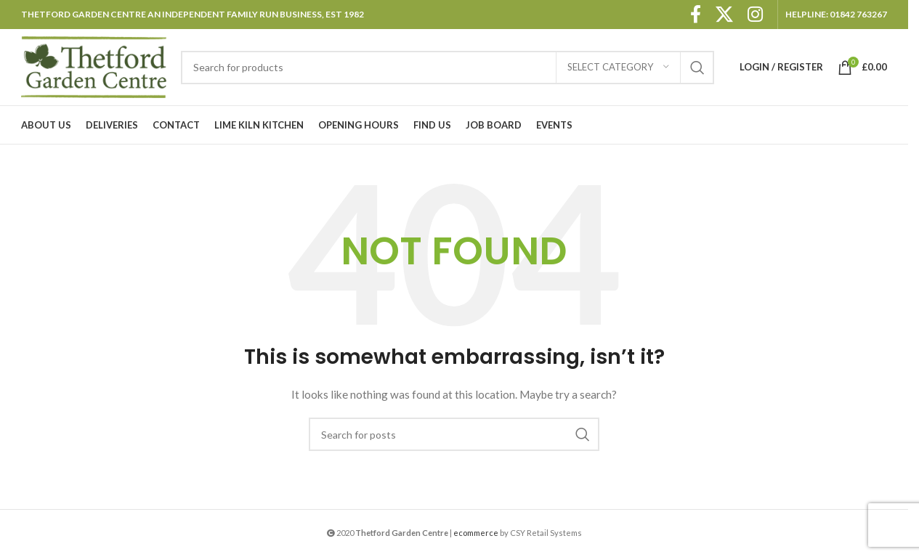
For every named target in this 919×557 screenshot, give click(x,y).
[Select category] (618, 67)
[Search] (447, 67)
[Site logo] (93, 66)
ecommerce (475, 532)
